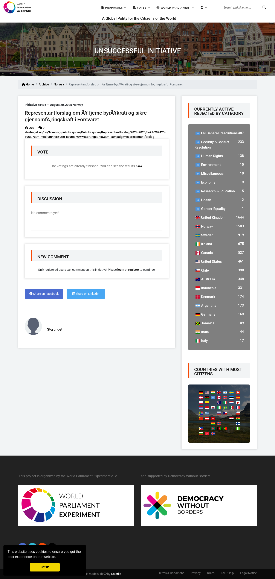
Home (28, 84)
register (133, 269)
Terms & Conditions (171, 573)
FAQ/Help (227, 573)
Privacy (196, 573)
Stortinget (54, 329)
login (120, 269)
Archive (44, 84)
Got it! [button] (45, 567)
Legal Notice (248, 573)
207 (29, 127)
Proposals (112, 7)
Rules (210, 573)
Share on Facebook (44, 293)
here (139, 166)
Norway (59, 84)
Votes (140, 7)
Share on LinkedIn (85, 293)
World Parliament (173, 7)
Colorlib (116, 574)
